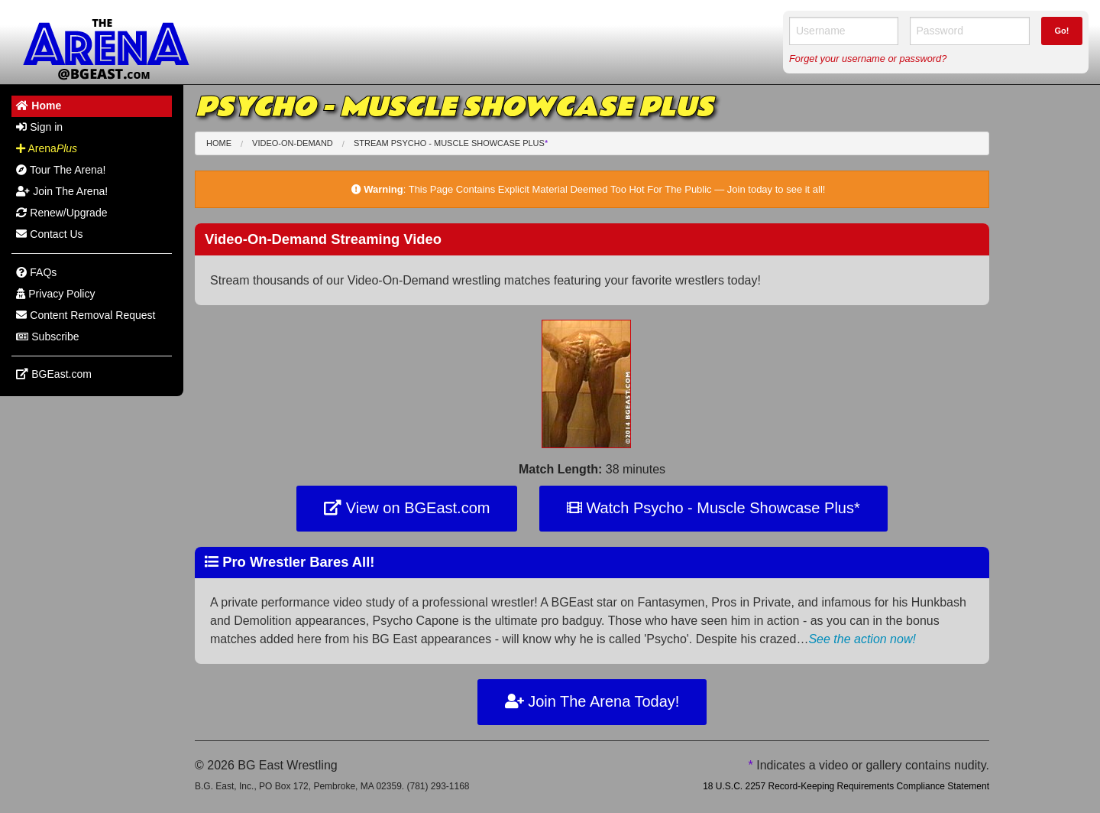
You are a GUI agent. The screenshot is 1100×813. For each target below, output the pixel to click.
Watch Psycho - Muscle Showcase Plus (713, 507)
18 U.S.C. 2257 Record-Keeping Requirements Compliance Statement (846, 786)
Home (218, 143)
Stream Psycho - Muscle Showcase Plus (451, 143)
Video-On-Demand (292, 143)
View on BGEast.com (407, 507)
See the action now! (862, 639)
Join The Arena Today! (592, 701)
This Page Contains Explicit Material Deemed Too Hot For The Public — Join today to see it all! (617, 189)
